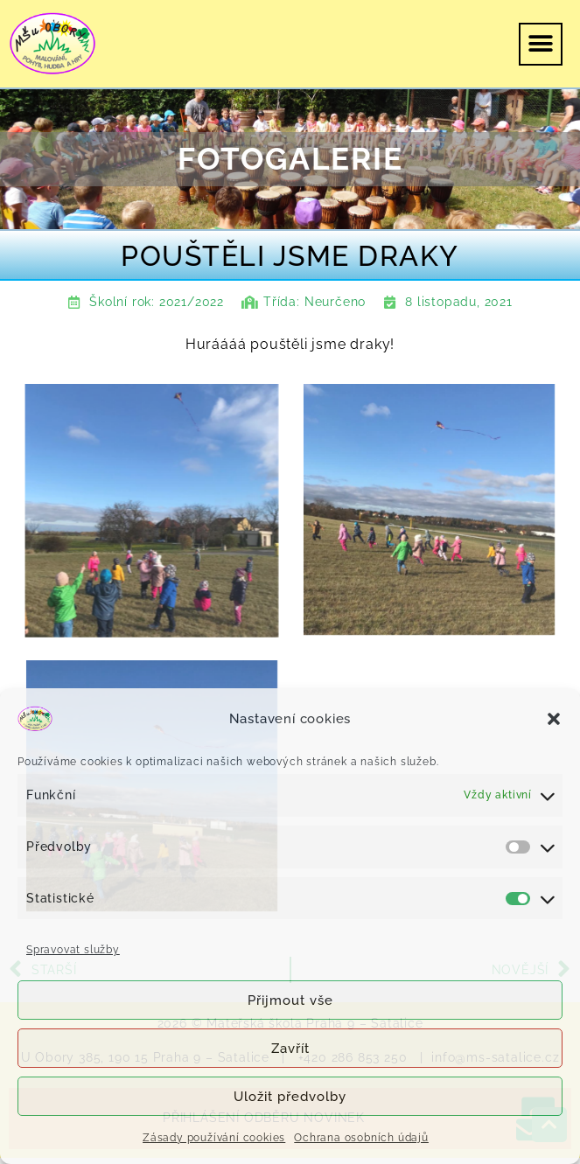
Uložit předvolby (290, 1097)
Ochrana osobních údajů (361, 1138)
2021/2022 (191, 302)
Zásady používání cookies (214, 1138)
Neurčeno (335, 302)
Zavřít (290, 1048)
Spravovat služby (73, 950)
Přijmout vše (290, 1000)
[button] (554, 719)
